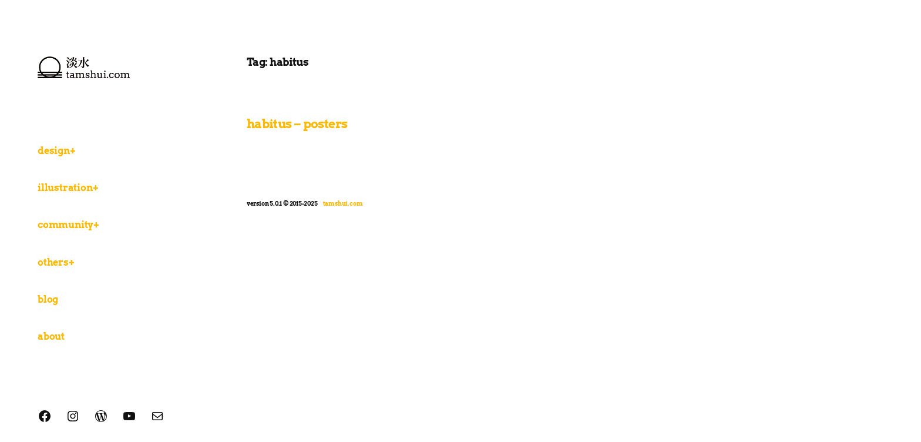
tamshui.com (343, 203)
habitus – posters (297, 123)
